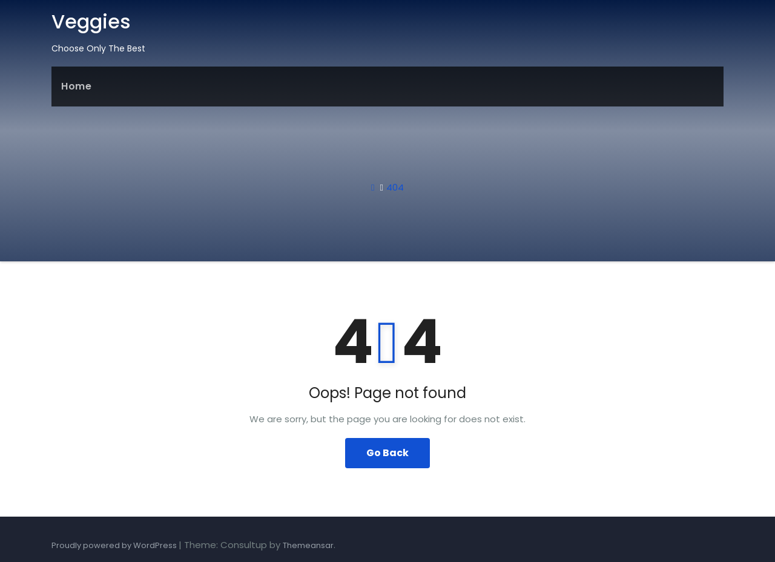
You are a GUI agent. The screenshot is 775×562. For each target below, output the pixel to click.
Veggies (91, 21)
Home (76, 86)
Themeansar (308, 545)
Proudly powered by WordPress (115, 545)
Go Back (387, 453)
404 (395, 187)
